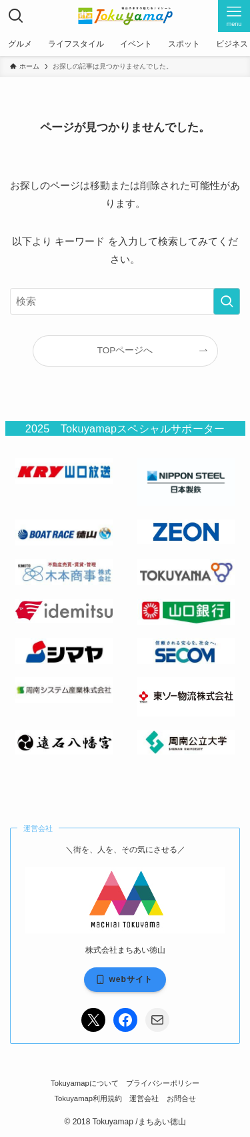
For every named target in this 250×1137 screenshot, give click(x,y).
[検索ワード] (125, 301)
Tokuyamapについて (85, 1083)
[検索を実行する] (226, 301)
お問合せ (181, 1098)
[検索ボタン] (16, 16)
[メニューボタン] (234, 16)
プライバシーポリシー (162, 1083)
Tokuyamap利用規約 (88, 1098)
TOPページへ (125, 350)
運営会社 (144, 1098)
